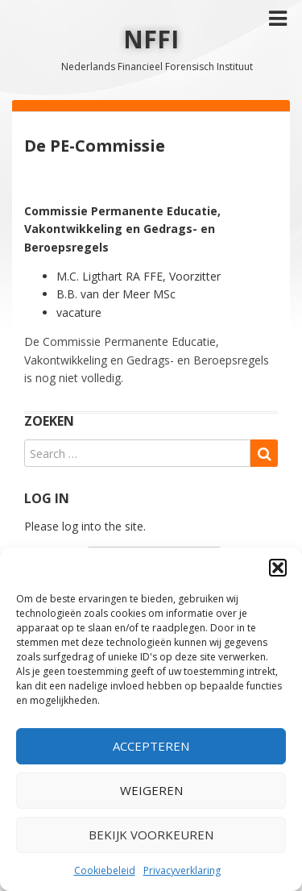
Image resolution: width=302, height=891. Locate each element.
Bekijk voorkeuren (151, 834)
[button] (278, 568)
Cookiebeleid (104, 870)
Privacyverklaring (182, 870)
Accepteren (151, 746)
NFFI (151, 39)
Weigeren (151, 790)
